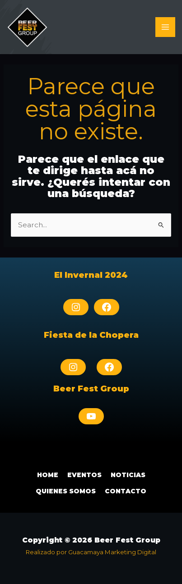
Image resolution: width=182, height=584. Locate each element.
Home (47, 474)
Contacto (125, 491)
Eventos (84, 474)
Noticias (128, 474)
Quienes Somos (66, 491)
